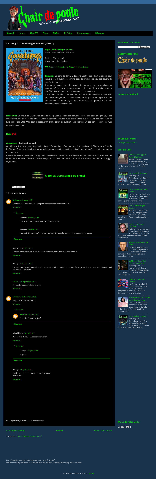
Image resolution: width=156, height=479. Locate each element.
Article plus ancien (102, 431)
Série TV (34, 33)
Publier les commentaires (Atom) (29, 436)
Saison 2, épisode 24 (78, 67)
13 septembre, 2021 (27, 282)
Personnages (83, 33)
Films (45, 33)
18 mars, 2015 (26, 200)
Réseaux (99, 33)
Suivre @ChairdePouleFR (127, 143)
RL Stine (68, 33)
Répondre (16, 207)
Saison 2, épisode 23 (58, 67)
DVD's (56, 33)
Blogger (91, 473)
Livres (22, 33)
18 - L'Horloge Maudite (137, 316)
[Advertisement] (128, 375)
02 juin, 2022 (33, 351)
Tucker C (16, 282)
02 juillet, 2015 (33, 229)
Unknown (17, 200)
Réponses (19, 213)
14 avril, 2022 (33, 314)
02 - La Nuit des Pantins (138, 173)
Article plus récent (15, 431)
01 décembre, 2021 (28, 297)
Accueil (10, 33)
